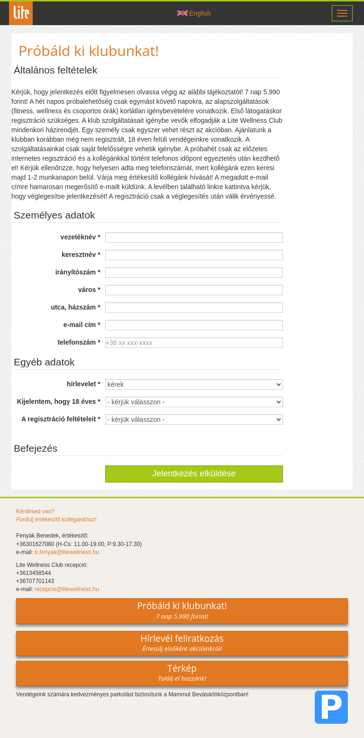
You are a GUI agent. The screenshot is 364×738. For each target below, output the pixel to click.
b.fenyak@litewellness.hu (67, 552)
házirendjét (62, 130)
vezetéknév (80, 237)
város (89, 289)
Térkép (182, 672)
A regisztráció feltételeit (60, 419)
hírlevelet (83, 384)
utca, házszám (75, 307)
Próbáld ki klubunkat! (182, 609)
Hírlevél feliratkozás (181, 642)
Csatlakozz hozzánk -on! (161, 13)
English (200, 13)
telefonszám (78, 342)
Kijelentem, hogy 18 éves (58, 401)
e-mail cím (82, 324)
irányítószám (77, 272)
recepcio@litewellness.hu (67, 589)
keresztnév (81, 254)
